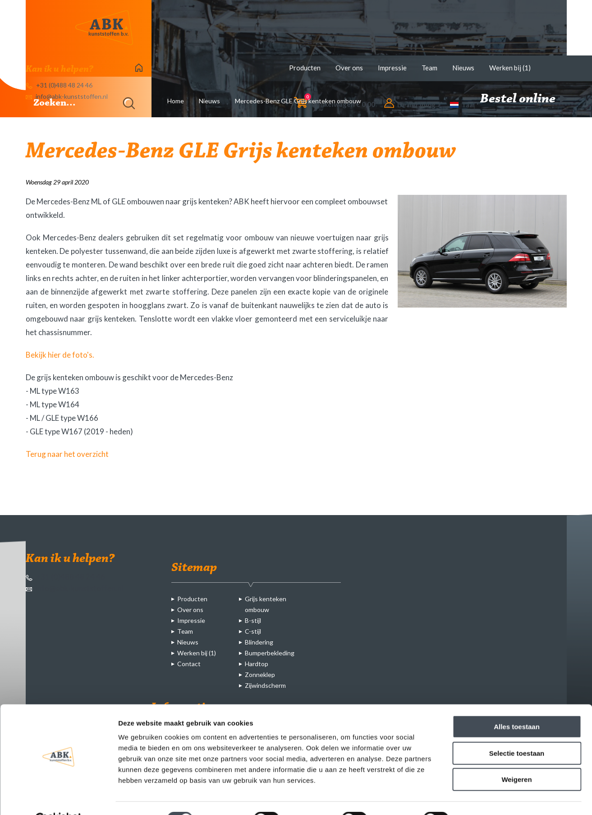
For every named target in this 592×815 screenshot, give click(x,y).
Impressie (392, 68)
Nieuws (463, 68)
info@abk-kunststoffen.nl (74, 588)
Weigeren (516, 757)
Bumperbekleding (269, 653)
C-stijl (253, 631)
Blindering (259, 642)
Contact (189, 664)
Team (429, 68)
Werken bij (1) (510, 68)
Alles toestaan (517, 705)
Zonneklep (260, 674)
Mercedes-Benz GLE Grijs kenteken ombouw (298, 101)
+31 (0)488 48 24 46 (65, 576)
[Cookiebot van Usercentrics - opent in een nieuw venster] (58, 797)
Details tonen (487, 797)
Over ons (349, 68)
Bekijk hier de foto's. (60, 354)
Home (175, 101)
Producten (305, 68)
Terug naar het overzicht (67, 454)
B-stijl (253, 620)
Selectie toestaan (517, 731)
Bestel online (523, 99)
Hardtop (256, 664)
